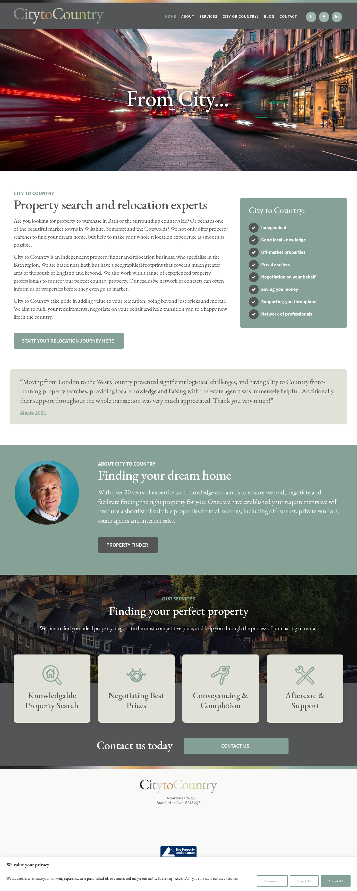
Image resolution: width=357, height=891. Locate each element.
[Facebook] (324, 17)
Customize (272, 881)
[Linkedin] (337, 17)
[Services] (69, 341)
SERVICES (208, 16)
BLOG (269, 16)
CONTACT (288, 16)
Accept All (335, 881)
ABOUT (187, 16)
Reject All (304, 881)
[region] (178, 874)
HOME (170, 16)
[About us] (128, 545)
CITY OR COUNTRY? (241, 16)
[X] (311, 17)
